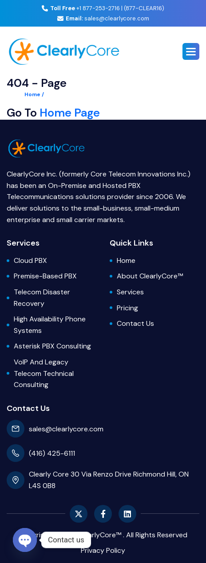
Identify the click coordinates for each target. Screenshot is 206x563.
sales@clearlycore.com (103, 18)
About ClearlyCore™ (150, 276)
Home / (34, 94)
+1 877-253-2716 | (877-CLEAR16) (103, 8)
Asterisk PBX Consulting (52, 346)
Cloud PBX (30, 260)
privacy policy (103, 550)
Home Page (70, 113)
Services (130, 292)
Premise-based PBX (45, 276)
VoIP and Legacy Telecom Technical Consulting (44, 373)
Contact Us (135, 323)
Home (126, 260)
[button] (190, 51)
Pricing (127, 308)
